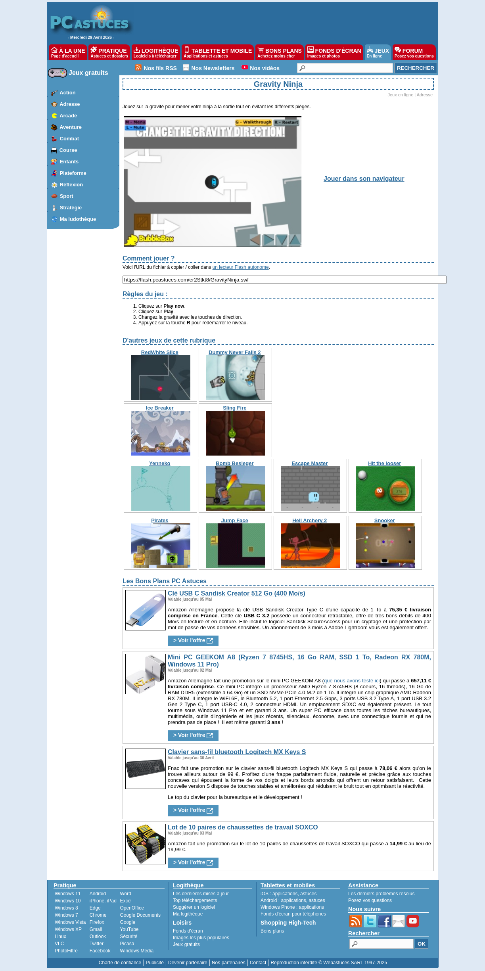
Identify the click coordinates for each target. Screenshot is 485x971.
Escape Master (309, 463)
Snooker (384, 520)
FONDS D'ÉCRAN (334, 52)
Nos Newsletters (213, 68)
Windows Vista (70, 922)
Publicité (154, 962)
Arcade (68, 116)
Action (67, 93)
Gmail (96, 929)
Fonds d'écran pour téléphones (293, 914)
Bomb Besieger (234, 463)
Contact (258, 962)
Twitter (97, 943)
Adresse (69, 104)
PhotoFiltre (66, 951)
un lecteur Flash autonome (241, 267)
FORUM (414, 52)
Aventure (70, 127)
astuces (308, 893)
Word (125, 893)
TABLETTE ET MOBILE (218, 52)
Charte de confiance (120, 962)
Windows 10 (68, 901)
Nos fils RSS (160, 68)
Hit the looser (384, 463)
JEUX (378, 52)
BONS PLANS (279, 52)
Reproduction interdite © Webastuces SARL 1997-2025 (328, 962)
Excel (125, 901)
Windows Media (136, 951)
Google (127, 922)
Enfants (69, 162)
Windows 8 (66, 908)
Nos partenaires (228, 962)
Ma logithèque (188, 914)
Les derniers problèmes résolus (381, 893)
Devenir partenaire (187, 962)
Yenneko (159, 463)
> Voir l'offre (193, 640)
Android (98, 893)
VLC (59, 943)
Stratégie (71, 208)
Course (68, 150)
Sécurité (128, 936)
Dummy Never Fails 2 (235, 352)
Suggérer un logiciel (194, 907)
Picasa (127, 943)
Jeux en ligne (400, 94)
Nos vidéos (265, 68)
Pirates (159, 520)
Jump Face (234, 520)
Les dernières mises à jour (201, 893)
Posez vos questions (370, 900)
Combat (69, 139)
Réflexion (71, 185)
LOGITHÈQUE (156, 52)
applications (284, 893)
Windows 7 (66, 915)
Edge (95, 908)
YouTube (129, 929)
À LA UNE (68, 52)
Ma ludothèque (78, 219)
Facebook (100, 951)
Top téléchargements (195, 900)
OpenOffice (132, 908)
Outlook (98, 936)
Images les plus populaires (201, 937)
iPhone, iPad (103, 901)
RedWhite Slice (159, 352)
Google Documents (140, 915)
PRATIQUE (109, 52)
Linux (60, 936)
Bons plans (272, 931)
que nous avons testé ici (352, 681)
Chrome (98, 915)
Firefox (97, 922)
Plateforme (73, 173)
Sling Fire (234, 408)
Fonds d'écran (188, 931)
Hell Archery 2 (309, 520)
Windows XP (68, 929)
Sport (66, 196)
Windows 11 (68, 893)
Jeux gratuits (88, 72)
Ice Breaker (160, 408)
